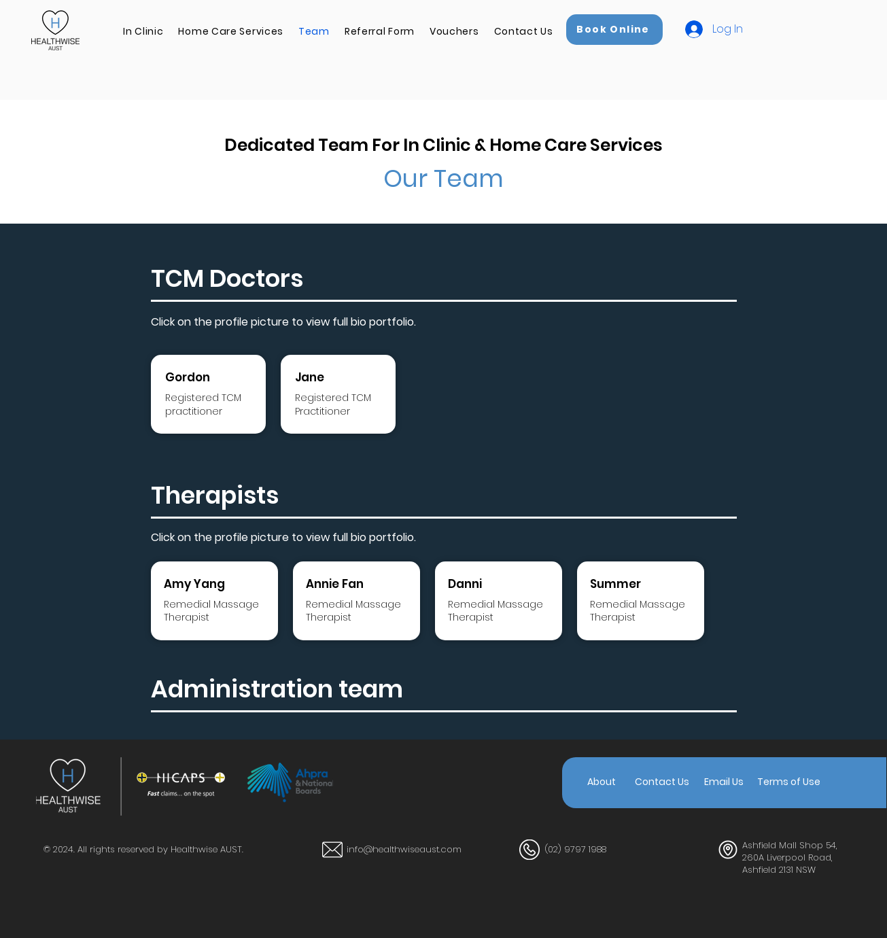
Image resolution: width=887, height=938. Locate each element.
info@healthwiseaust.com (404, 849)
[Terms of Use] (789, 782)
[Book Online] (614, 29)
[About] (601, 782)
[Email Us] (724, 782)
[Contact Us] (662, 782)
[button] (143, 32)
